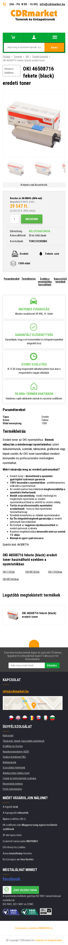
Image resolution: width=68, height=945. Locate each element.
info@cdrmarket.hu (52, 4)
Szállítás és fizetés (13, 746)
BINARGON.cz (46, 928)
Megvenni (32, 219)
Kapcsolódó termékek (60, 280)
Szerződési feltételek (14, 767)
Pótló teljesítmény (12, 789)
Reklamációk (9, 762)
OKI (27, 56)
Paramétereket (11, 278)
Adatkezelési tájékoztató (16, 773)
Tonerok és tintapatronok (48, 940)
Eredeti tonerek (40, 56)
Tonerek (18, 56)
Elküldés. (52, 665)
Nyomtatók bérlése (13, 783)
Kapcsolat (8, 735)
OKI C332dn (9, 572)
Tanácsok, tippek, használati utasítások (23, 741)
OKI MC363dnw (11, 579)
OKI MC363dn (32, 572)
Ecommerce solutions (26, 928)
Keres (54, 47)
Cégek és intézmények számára (19, 778)
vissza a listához (9, 71)
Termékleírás (29, 278)
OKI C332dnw (55, 572)
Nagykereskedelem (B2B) (16, 751)
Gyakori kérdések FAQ (14, 757)
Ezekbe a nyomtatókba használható (45, 281)
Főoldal (6, 56)
